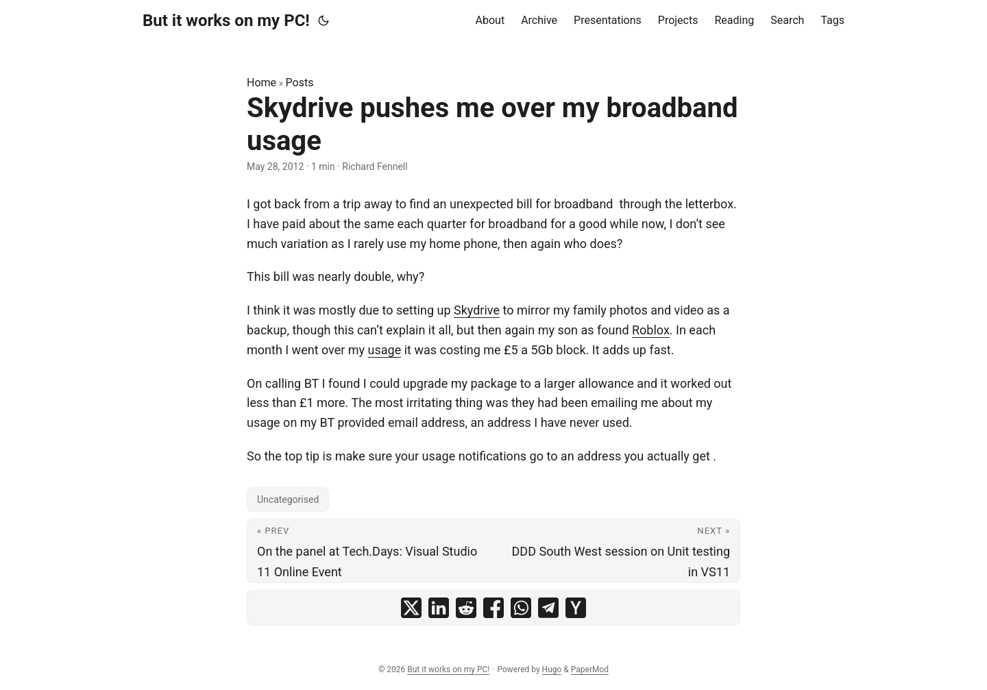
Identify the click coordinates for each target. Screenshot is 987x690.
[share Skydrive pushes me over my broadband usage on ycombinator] (575, 607)
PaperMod (590, 669)
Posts (300, 82)
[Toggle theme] (323, 20)
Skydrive (477, 310)
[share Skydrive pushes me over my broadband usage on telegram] (548, 607)
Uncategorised (288, 499)
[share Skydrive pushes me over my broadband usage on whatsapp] (521, 607)
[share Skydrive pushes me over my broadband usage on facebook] (493, 607)
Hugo (552, 669)
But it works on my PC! (226, 20)
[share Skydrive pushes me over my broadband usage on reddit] (466, 607)
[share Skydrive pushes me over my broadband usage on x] (411, 607)
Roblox (651, 330)
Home (261, 82)
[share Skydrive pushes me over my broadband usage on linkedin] (438, 607)
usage (385, 350)
